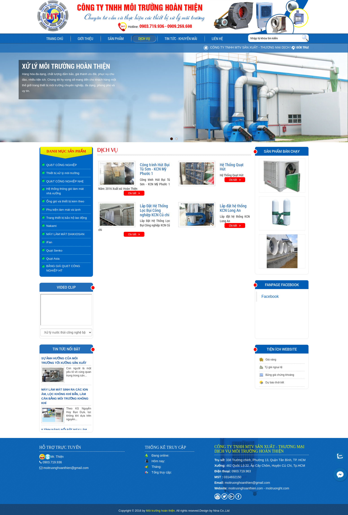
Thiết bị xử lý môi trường (62, 173)
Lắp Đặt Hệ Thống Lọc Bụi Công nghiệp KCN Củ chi (154, 210)
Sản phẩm (119, 39)
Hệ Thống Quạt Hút (232, 167)
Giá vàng (267, 359)
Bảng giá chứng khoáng (276, 374)
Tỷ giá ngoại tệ (270, 367)
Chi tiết (134, 193)
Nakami (51, 226)
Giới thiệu (85, 38)
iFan (49, 242)
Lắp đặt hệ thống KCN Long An (233, 208)
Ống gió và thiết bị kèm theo (65, 201)
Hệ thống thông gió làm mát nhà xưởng (65, 191)
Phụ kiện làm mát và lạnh (63, 209)
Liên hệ (217, 38)
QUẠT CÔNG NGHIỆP (61, 165)
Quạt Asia (52, 258)
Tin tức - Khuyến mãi (181, 38)
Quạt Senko (54, 250)
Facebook (270, 296)
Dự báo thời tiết (271, 382)
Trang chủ (54, 38)
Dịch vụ (144, 38)
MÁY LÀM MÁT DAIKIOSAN (65, 234)
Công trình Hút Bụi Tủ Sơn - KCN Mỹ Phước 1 (155, 169)
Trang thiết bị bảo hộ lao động (66, 217)
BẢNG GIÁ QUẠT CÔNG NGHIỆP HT (63, 268)
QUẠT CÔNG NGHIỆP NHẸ (65, 181)
